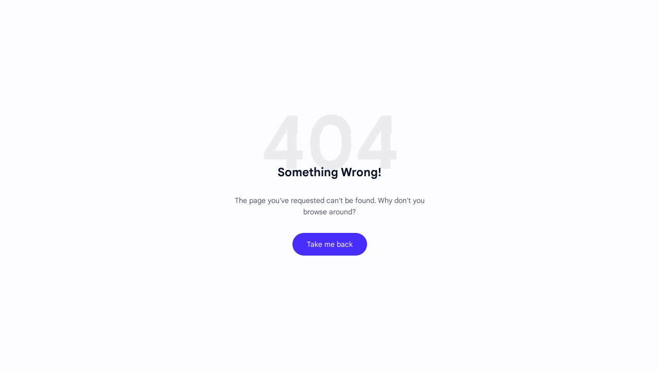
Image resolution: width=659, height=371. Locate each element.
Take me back (330, 244)
